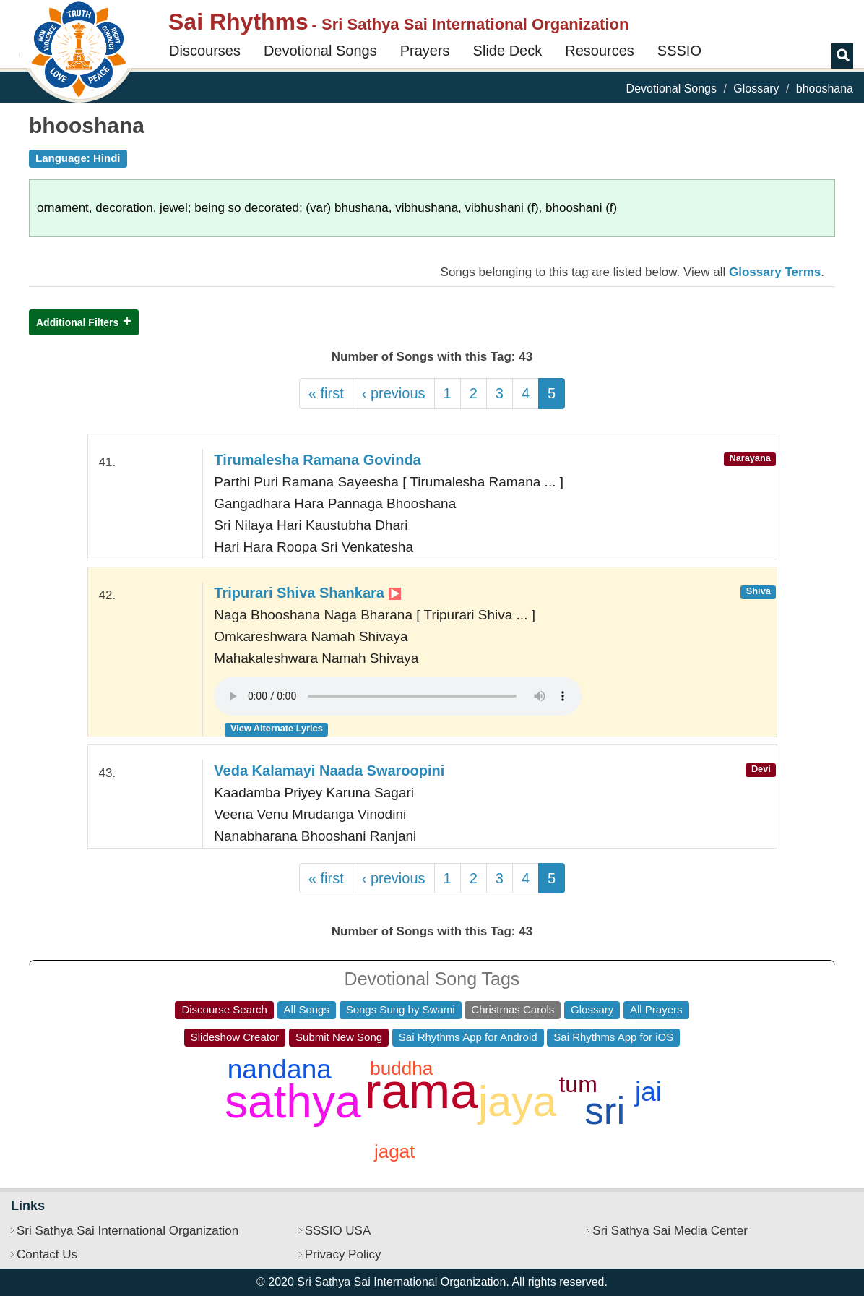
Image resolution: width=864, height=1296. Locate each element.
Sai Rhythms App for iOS (613, 1037)
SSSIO (679, 51)
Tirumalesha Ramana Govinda (317, 460)
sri (604, 1110)
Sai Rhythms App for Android (468, 1037)
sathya (293, 1102)
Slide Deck (508, 51)
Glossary (756, 88)
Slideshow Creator (235, 1037)
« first (326, 393)
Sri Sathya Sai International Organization (127, 1230)
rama (421, 1091)
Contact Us (47, 1254)
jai (648, 1092)
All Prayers (656, 1009)
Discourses (205, 51)
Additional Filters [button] (77, 322)
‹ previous (393, 393)
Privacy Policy (343, 1254)
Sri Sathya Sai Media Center (670, 1230)
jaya (517, 1101)
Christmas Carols (512, 1009)
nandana (280, 1069)
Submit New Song (338, 1037)
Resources (599, 51)
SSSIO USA (338, 1230)
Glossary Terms (775, 272)
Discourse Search (224, 1009)
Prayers (425, 51)
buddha (401, 1068)
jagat (394, 1151)
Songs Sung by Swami (400, 1009)
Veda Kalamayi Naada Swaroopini (329, 770)
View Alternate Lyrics (276, 728)
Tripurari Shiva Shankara (307, 593)
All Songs (306, 1009)
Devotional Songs (320, 51)
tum (577, 1084)
